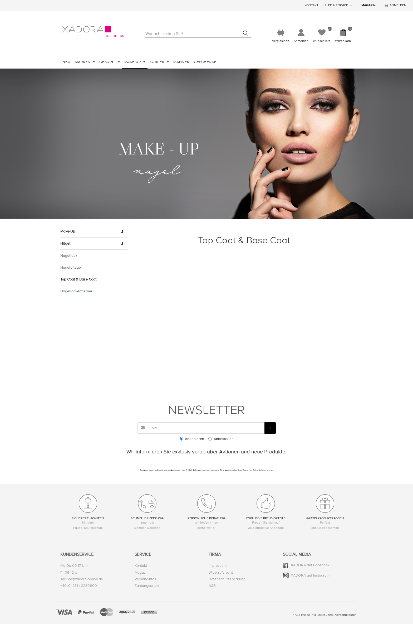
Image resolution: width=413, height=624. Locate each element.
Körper (158, 62)
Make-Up (133, 62)
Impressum (218, 566)
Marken (83, 62)
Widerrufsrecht (221, 572)
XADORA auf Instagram (310, 575)
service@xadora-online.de (81, 579)
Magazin (368, 5)
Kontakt (311, 5)
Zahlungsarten (147, 585)
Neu (66, 62)
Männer (181, 62)
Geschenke (205, 62)
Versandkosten (346, 615)
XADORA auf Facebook (310, 565)
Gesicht (108, 62)
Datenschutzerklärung (227, 579)
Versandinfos (145, 579)
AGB (212, 585)
